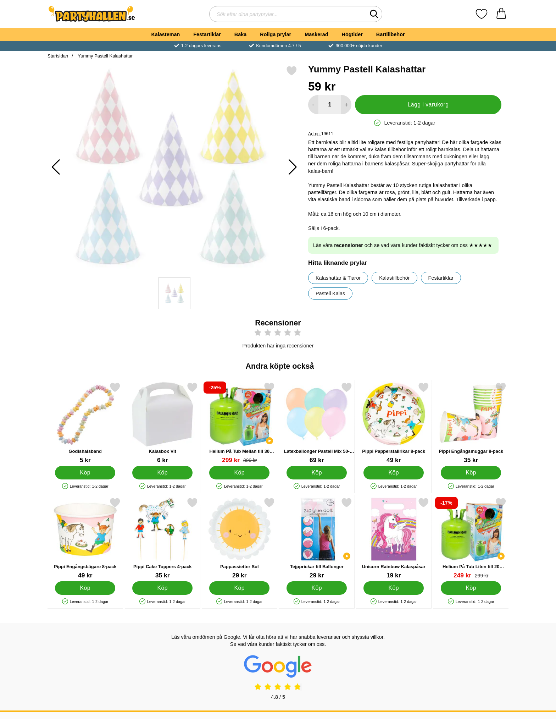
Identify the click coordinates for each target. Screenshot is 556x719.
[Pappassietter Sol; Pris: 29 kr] (239, 538)
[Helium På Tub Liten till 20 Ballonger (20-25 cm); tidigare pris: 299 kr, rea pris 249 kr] (471, 538)
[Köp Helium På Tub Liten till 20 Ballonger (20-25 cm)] (471, 588)
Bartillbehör (390, 34)
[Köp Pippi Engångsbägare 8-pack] (85, 588)
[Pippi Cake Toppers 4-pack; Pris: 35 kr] (162, 538)
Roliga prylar (275, 34)
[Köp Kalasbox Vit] (162, 472)
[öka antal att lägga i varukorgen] (346, 104)
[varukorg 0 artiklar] (501, 14)
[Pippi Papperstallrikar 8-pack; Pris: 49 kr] (394, 423)
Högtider (352, 34)
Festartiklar (207, 34)
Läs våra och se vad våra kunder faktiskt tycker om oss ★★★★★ (402, 245)
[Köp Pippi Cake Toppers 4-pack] (162, 588)
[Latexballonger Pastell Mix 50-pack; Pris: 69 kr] (317, 423)
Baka (240, 34)
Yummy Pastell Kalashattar (105, 56)
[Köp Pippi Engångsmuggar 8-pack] (471, 472)
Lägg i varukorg (428, 104)
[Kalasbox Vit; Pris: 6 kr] (162, 423)
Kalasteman (165, 34)
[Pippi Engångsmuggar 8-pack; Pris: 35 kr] (471, 423)
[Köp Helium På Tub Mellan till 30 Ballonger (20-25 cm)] (239, 472)
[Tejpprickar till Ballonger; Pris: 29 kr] (317, 538)
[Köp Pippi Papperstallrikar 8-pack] (393, 472)
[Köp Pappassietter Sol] (239, 588)
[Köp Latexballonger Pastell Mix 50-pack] (317, 472)
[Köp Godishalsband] (85, 472)
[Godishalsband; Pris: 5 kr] (85, 423)
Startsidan (58, 56)
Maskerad (316, 34)
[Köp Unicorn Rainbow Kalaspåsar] (393, 588)
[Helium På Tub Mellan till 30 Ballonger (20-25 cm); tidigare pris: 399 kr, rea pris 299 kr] (239, 423)
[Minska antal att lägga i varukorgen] (313, 104)
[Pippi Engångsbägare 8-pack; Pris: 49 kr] (85, 538)
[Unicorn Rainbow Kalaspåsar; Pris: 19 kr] (394, 538)
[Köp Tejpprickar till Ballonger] (317, 588)
